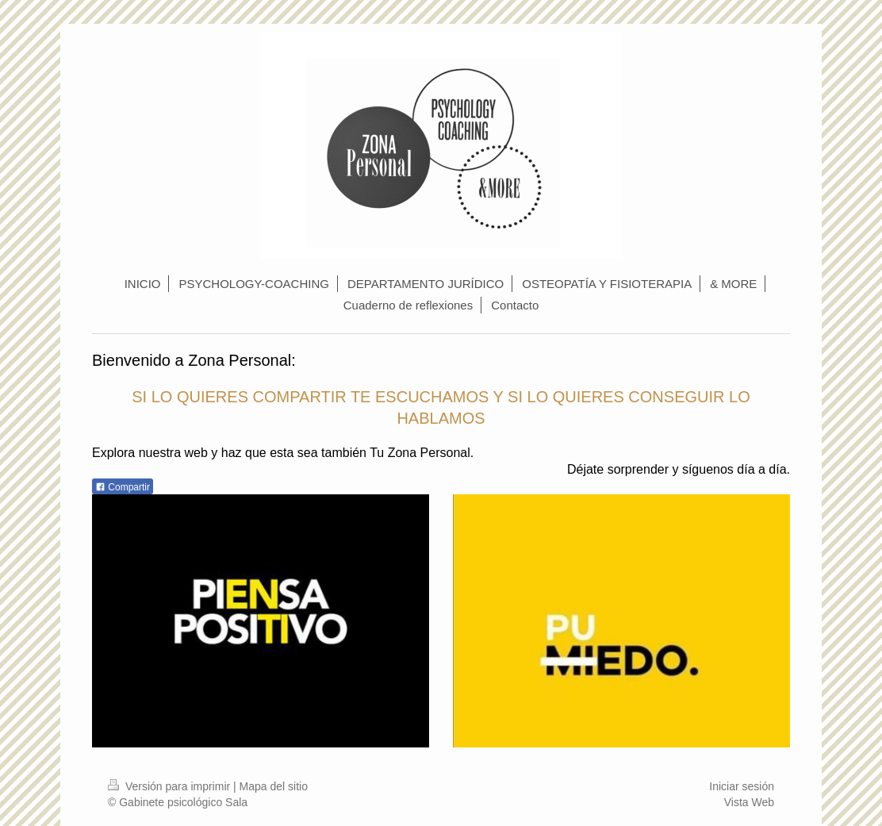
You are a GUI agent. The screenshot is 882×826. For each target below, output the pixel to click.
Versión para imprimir (170, 786)
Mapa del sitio (274, 786)
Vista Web (749, 802)
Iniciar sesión (741, 786)
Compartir (122, 487)
